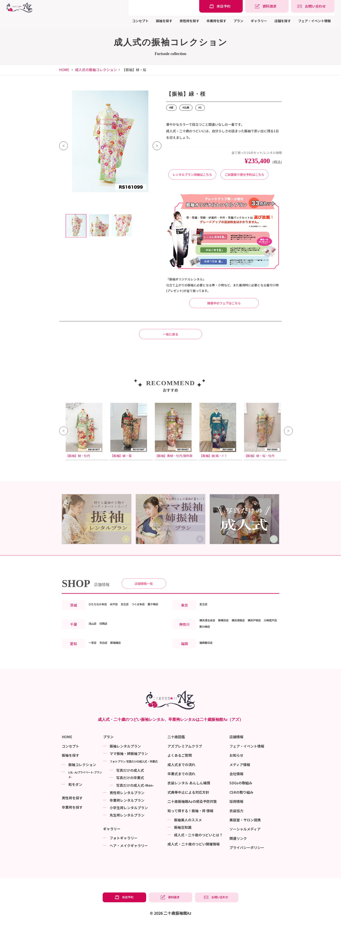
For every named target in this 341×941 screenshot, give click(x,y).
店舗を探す (282, 20)
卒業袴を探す (216, 20)
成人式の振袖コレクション (96, 69)
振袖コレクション (82, 779)
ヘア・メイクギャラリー (129, 860)
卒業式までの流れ (181, 788)
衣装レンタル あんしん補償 (188, 798)
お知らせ (236, 770)
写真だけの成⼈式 (130, 785)
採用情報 (236, 816)
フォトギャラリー (123, 852)
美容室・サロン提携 (245, 834)
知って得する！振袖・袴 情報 (190, 825)
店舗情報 (236, 752)
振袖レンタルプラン (125, 761)
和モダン (75, 799)
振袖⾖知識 (182, 842)
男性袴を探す (189, 20)
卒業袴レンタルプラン (127, 815)
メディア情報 (239, 779)
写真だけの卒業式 (130, 792)
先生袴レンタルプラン (127, 830)
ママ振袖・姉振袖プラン (129, 768)
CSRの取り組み (241, 807)
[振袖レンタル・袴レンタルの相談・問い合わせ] (312, 6)
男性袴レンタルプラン (127, 807)
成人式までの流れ (181, 779)
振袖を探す (164, 20)
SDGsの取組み (240, 798)
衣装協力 (236, 825)
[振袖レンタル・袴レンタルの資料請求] (267, 6)
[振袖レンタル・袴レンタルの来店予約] (221, 6)
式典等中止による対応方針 (188, 807)
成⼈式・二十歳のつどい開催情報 (193, 859)
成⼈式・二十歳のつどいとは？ (198, 849)
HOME (64, 69)
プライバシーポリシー (246, 862)
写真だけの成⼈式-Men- (135, 800)
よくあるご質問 (179, 770)
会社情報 (236, 788)
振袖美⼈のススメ (188, 834)
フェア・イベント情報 (314, 20)
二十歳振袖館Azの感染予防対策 (192, 816)
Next (157, 145)
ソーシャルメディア (245, 844)
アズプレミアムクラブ (184, 761)
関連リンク (238, 853)
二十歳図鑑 (176, 752)
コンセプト (140, 20)
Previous (63, 145)
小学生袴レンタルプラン (129, 822)
